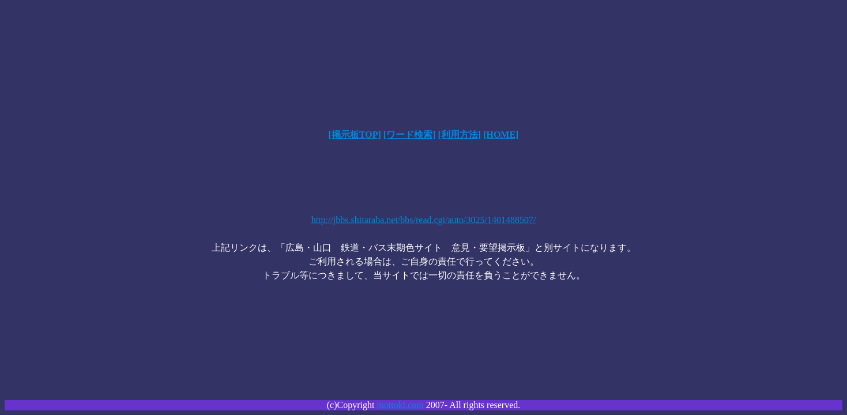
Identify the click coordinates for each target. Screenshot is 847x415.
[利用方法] (459, 134)
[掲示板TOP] (355, 134)
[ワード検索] (409, 134)
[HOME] (500, 134)
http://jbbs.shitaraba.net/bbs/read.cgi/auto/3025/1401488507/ (423, 220)
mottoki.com (400, 405)
